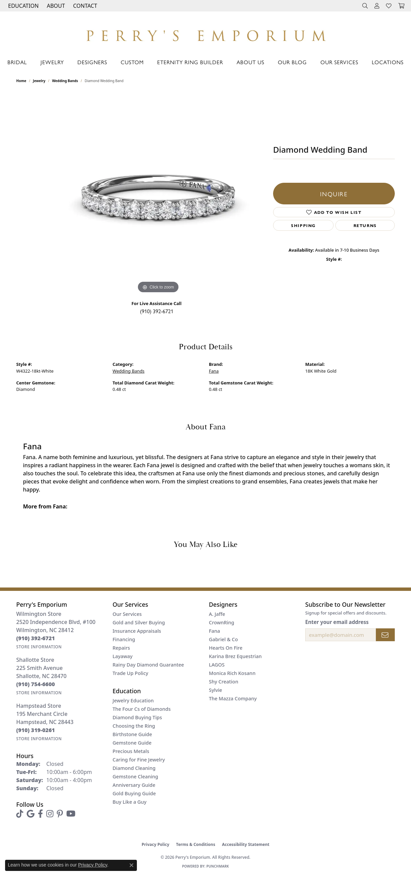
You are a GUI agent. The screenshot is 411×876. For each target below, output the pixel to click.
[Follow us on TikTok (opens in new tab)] (19, 814)
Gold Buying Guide (134, 793)
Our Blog (292, 62)
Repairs (121, 648)
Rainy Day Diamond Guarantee (148, 664)
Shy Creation (223, 681)
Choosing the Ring (134, 726)
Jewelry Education (133, 700)
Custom (132, 62)
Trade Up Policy (130, 673)
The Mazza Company (233, 698)
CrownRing (221, 622)
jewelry (39, 80)
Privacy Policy (155, 844)
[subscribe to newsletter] (385, 634)
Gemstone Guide (132, 743)
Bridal (17, 62)
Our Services (339, 62)
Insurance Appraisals (137, 631)
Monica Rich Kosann (232, 673)
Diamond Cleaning (134, 768)
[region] (158, 193)
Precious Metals (131, 751)
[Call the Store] (35, 638)
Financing (124, 639)
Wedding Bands (65, 80)
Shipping (303, 225)
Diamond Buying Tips (137, 717)
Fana (214, 371)
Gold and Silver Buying (139, 622)
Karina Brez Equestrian (235, 656)
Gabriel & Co (223, 639)
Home (21, 80)
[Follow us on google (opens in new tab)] (30, 814)
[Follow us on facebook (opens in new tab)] (40, 814)
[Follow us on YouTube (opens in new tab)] (70, 814)
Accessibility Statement (245, 844)
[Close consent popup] (131, 865)
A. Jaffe (217, 614)
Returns (365, 225)
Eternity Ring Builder (190, 62)
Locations (388, 62)
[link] (84, 5)
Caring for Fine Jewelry (139, 759)
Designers (92, 62)
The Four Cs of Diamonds (142, 709)
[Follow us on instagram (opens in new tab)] (49, 814)
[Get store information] (39, 647)
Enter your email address (337, 622)
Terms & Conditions (195, 844)
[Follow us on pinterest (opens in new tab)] (60, 814)
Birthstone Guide (132, 734)
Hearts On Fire (225, 648)
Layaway (122, 656)
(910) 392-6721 (156, 311)
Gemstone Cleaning (135, 776)
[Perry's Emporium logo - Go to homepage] (205, 33)
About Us (250, 62)
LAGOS (216, 664)
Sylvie (215, 690)
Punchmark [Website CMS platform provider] (218, 866)
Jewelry (52, 62)
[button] (23, 5)
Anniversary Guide (134, 785)
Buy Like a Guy (129, 802)
